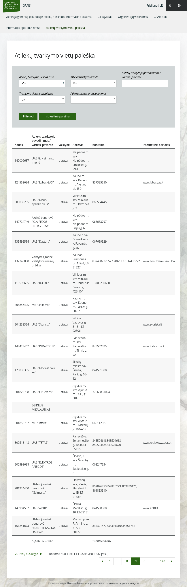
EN (179, 5)
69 (135, 561)
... (117, 561)
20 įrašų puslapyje (28, 554)
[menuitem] (49, 16)
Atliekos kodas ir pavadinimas (88, 94)
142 (162, 561)
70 (144, 561)
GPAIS (27, 5)
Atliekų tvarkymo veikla (84, 77)
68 (126, 561)
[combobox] (93, 83)
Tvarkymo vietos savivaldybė (36, 94)
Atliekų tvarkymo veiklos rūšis (36, 77)
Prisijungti (154, 5)
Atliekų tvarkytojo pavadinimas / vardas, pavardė (141, 75)
